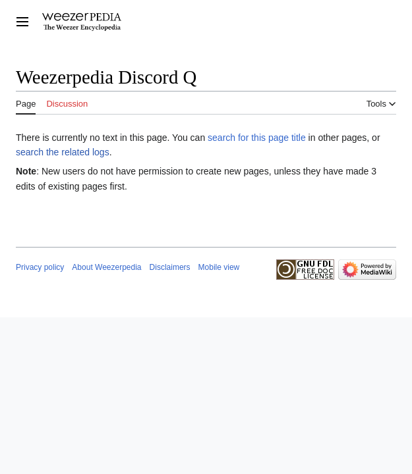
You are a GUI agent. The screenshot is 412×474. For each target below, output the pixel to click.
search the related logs (62, 152)
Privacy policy (40, 267)
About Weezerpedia (106, 267)
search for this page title (257, 137)
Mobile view (219, 267)
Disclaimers (170, 267)
